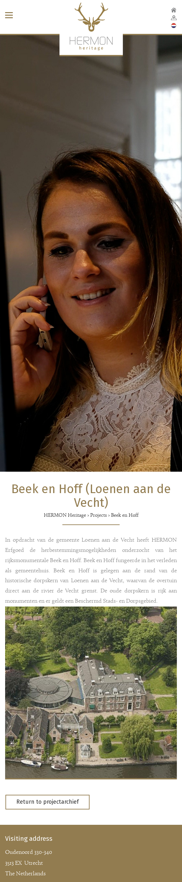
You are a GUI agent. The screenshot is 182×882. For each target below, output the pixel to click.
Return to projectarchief (47, 802)
